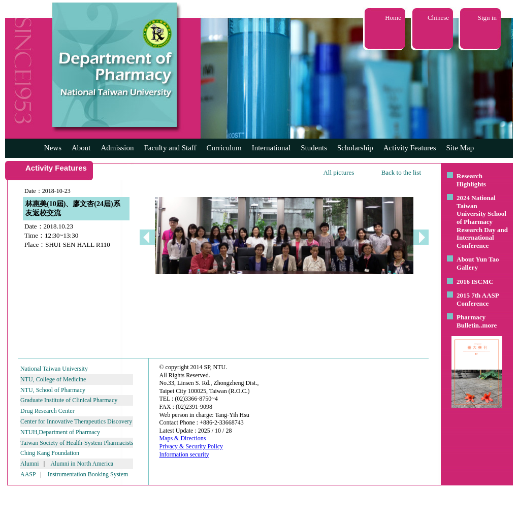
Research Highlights (471, 180)
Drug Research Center (47, 410)
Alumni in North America (81, 463)
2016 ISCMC (475, 281)
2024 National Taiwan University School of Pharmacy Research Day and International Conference (482, 221)
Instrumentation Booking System (88, 474)
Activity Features (409, 148)
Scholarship (355, 148)
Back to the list (401, 172)
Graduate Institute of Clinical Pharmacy (68, 400)
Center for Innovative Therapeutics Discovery (76, 421)
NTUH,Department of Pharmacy (60, 432)
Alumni (29, 463)
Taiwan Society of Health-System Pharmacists (76, 442)
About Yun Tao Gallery (478, 263)
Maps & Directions (182, 438)
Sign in (487, 17)
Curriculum (224, 148)
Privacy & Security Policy (191, 446)
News (52, 148)
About (81, 148)
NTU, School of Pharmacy (52, 390)
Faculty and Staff (170, 148)
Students (314, 148)
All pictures (338, 172)
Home (393, 17)
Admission (117, 148)
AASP (28, 474)
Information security (184, 454)
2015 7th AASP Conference (478, 299)
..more (488, 325)
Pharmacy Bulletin (471, 321)
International (271, 148)
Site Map (460, 148)
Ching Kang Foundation (49, 452)
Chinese (438, 17)
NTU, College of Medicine (53, 379)
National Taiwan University (54, 368)
